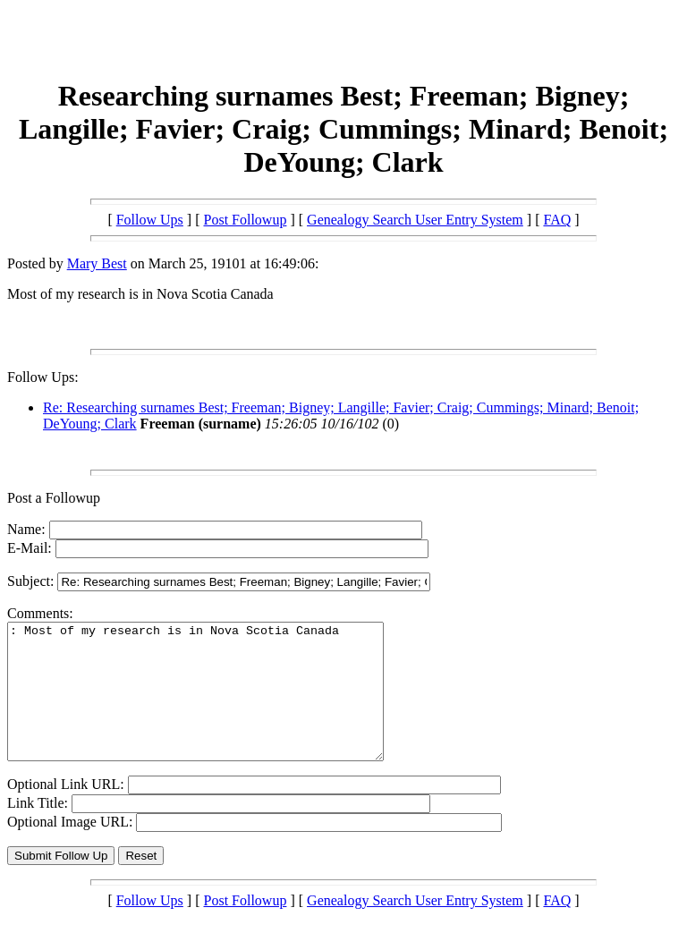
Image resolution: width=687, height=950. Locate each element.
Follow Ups (149, 219)
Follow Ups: (43, 377)
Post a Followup (53, 497)
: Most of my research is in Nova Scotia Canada (217, 705)
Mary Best (97, 263)
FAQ (557, 219)
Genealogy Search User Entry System (415, 219)
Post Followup (245, 219)
